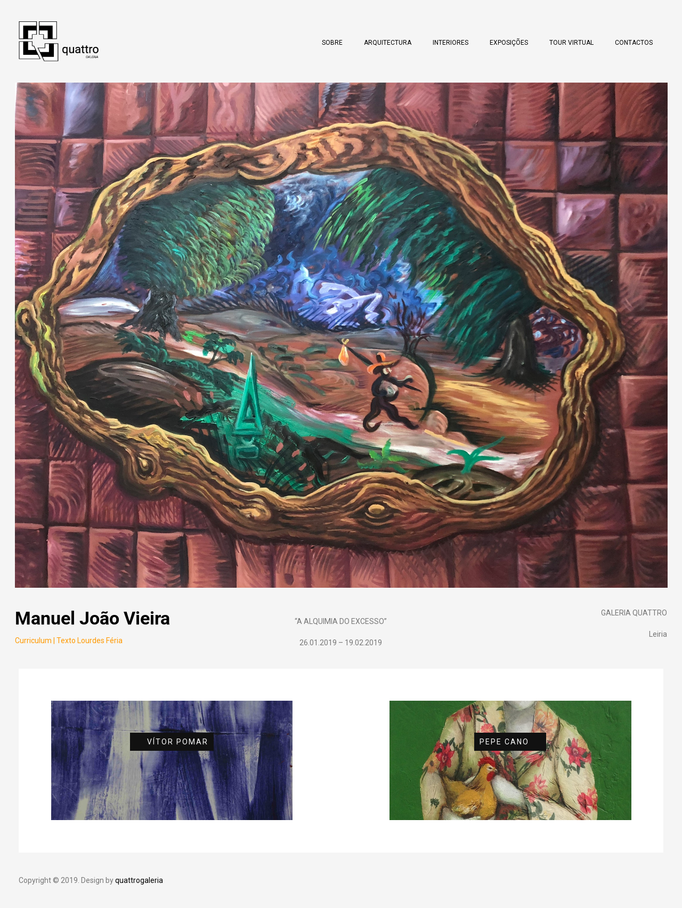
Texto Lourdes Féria (89, 640)
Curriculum (33, 640)
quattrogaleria (139, 880)
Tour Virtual (571, 42)
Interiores (450, 42)
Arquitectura (387, 42)
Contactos (634, 42)
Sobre (332, 42)
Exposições (509, 42)
